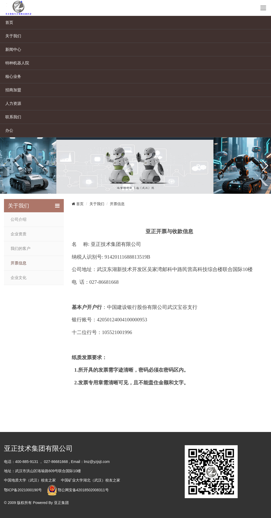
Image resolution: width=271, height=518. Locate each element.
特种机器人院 (17, 63)
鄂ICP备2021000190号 (23, 490)
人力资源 (13, 103)
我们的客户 (20, 248)
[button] (133, 188)
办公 (9, 130)
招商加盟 (13, 90)
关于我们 (13, 36)
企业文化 (18, 278)
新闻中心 (13, 49)
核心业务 (13, 76)
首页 (9, 22)
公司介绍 (18, 219)
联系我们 (13, 117)
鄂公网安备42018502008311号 (83, 490)
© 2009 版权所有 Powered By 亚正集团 (36, 503)
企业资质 (18, 234)
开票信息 (18, 263)
